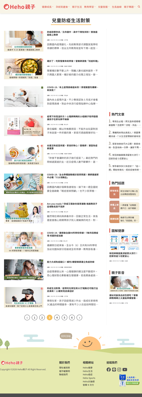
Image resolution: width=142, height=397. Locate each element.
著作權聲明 (64, 371)
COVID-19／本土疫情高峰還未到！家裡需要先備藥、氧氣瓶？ (73, 88)
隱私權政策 (64, 367)
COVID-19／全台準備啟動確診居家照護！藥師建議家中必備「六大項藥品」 (73, 176)
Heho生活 (88, 371)
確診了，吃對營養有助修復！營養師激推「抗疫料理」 (73, 61)
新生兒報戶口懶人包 (129, 191)
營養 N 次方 (88, 384)
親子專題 (129, 6)
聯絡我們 (63, 374)
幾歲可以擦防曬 (127, 217)
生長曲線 (117, 6)
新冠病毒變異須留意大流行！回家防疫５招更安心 (123, 254)
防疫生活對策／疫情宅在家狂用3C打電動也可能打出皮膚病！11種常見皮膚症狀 (72, 289)
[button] (139, 6)
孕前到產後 (63, 6)
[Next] (79, 317)
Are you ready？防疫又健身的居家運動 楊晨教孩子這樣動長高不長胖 (72, 205)
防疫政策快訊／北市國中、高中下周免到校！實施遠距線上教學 (72, 33)
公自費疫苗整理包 (128, 194)
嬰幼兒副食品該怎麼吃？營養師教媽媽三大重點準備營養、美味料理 (123, 296)
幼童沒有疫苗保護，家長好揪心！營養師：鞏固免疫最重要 (72, 147)
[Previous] (27, 317)
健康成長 (47, 6)
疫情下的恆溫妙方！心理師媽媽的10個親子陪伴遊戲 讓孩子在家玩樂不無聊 (72, 118)
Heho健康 (88, 367)
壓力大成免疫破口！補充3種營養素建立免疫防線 (70, 261)
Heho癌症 (88, 374)
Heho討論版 (89, 381)
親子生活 (77, 6)
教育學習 (90, 6)
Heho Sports (89, 378)
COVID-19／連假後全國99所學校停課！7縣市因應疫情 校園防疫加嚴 (72, 234)
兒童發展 (103, 6)
